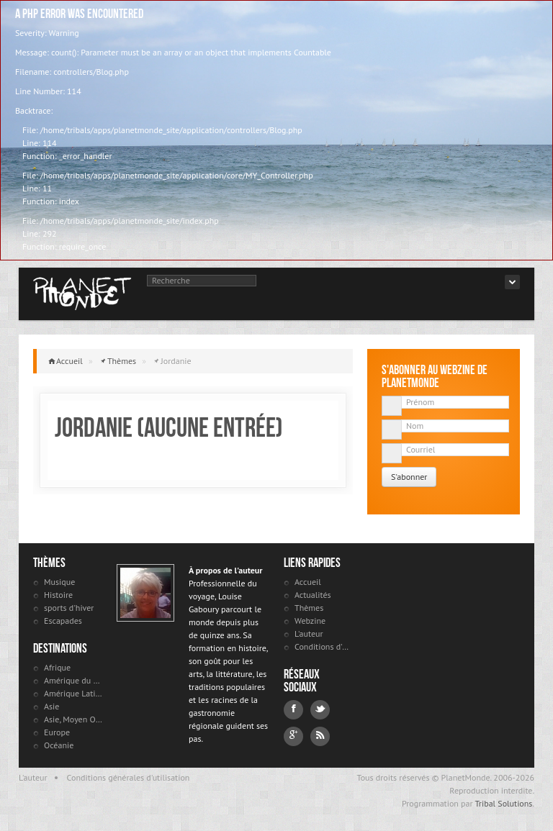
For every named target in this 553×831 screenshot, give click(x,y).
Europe (57, 732)
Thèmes (121, 360)
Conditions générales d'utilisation (128, 777)
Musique (59, 581)
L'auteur (309, 633)
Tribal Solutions (503, 803)
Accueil (69, 360)
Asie (51, 706)
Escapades (63, 620)
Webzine (310, 620)
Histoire (58, 594)
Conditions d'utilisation (324, 646)
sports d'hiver (69, 607)
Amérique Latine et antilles (73, 693)
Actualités (313, 594)
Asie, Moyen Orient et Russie (73, 719)
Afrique (57, 667)
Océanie (58, 745)
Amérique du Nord (73, 680)
